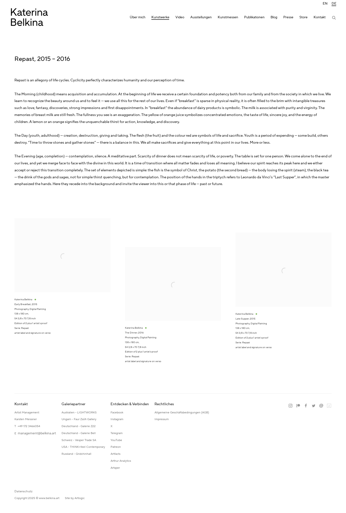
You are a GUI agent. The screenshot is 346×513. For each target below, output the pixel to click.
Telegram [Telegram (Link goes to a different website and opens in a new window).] (117, 433)
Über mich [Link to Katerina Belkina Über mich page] (137, 17)
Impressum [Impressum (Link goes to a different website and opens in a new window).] (161, 419)
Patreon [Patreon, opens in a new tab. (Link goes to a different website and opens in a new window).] (298, 406)
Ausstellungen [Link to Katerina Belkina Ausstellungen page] (201, 17)
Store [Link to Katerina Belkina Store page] (303, 17)
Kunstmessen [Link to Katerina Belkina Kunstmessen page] (228, 17)
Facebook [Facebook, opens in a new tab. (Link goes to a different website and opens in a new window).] (306, 406)
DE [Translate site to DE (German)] (334, 4)
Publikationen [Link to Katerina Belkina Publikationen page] (254, 17)
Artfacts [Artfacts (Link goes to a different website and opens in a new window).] (115, 454)
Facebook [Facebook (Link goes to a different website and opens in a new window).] (117, 412)
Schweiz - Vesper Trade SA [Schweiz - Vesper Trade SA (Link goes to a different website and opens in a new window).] (79, 440)
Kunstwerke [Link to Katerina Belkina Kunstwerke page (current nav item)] (160, 17)
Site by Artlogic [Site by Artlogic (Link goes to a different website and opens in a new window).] (75, 498)
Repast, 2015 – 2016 (42, 59)
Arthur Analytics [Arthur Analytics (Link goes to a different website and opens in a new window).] (121, 461)
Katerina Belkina (29, 18)
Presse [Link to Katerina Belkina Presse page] (288, 17)
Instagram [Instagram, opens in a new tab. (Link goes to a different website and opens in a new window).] (290, 406)
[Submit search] (334, 18)
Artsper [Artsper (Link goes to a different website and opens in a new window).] (115, 468)
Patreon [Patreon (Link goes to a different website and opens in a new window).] (116, 447)
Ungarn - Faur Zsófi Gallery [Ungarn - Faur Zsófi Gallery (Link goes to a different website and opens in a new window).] (79, 419)
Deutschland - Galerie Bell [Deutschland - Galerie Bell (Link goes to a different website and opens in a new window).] (79, 433)
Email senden (321, 406)
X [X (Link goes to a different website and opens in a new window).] (111, 426)
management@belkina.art (37, 433)
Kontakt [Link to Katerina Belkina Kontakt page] (320, 17)
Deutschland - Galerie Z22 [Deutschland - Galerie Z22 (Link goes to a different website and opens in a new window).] (79, 426)
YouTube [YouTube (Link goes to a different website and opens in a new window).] (116, 440)
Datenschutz (23, 491)
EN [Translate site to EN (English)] (325, 4)
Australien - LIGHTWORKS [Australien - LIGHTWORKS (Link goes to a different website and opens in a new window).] (79, 412)
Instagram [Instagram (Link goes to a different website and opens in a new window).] (117, 419)
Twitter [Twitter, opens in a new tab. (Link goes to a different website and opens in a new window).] (314, 406)
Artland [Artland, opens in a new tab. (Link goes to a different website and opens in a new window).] (329, 406)
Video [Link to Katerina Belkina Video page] (179, 17)
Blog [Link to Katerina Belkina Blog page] (274, 17)
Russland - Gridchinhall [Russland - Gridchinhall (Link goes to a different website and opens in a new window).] (76, 454)
